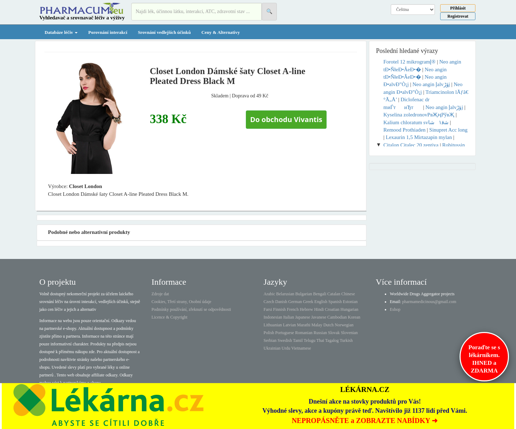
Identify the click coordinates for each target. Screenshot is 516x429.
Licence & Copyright (169, 317)
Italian (288, 317)
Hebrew (306, 309)
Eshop (395, 309)
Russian (320, 332)
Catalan (333, 293)
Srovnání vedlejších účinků (164, 32)
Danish (281, 301)
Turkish (346, 340)
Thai (320, 340)
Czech (268, 301)
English (320, 301)
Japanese (302, 317)
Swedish (285, 340)
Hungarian (349, 309)
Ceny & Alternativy (220, 32)
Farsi (267, 309)
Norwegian (344, 324)
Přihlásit (458, 8)
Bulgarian (303, 293)
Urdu (285, 348)
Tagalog (332, 340)
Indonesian (272, 317)
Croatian (332, 309)
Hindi (319, 309)
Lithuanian (272, 324)
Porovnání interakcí (107, 32)
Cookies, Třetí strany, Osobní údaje (181, 301)
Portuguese (284, 332)
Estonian (350, 301)
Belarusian (285, 293)
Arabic (269, 293)
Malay (316, 324)
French (292, 309)
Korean (354, 317)
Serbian (270, 340)
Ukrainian (271, 348)
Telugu (309, 340)
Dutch (328, 324)
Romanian (303, 332)
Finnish (279, 309)
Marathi (303, 324)
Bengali (319, 293)
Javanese (318, 317)
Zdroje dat (160, 293)
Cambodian (337, 317)
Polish (268, 332)
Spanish (335, 301)
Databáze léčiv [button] (61, 32)
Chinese (348, 293)
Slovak (334, 332)
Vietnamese (301, 348)
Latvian (289, 324)
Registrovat (458, 16)
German (295, 301)
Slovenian (349, 332)
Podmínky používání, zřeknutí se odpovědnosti (191, 309)
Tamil (298, 340)
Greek (308, 301)
